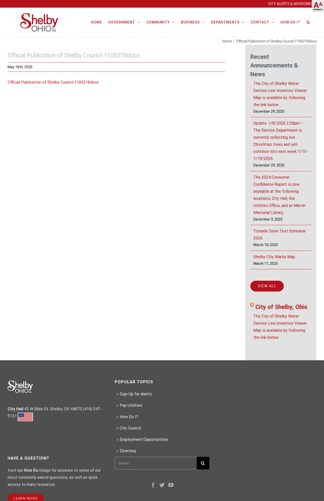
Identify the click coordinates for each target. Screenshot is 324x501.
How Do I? (129, 416)
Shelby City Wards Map (274, 256)
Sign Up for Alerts (136, 394)
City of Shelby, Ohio (281, 307)
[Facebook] (153, 485)
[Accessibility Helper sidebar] (318, 6)
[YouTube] (170, 485)
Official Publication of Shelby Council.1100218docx (53, 82)
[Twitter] (162, 485)
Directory (128, 450)
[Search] (308, 22)
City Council (130, 428)
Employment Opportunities (144, 439)
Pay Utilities (131, 405)
